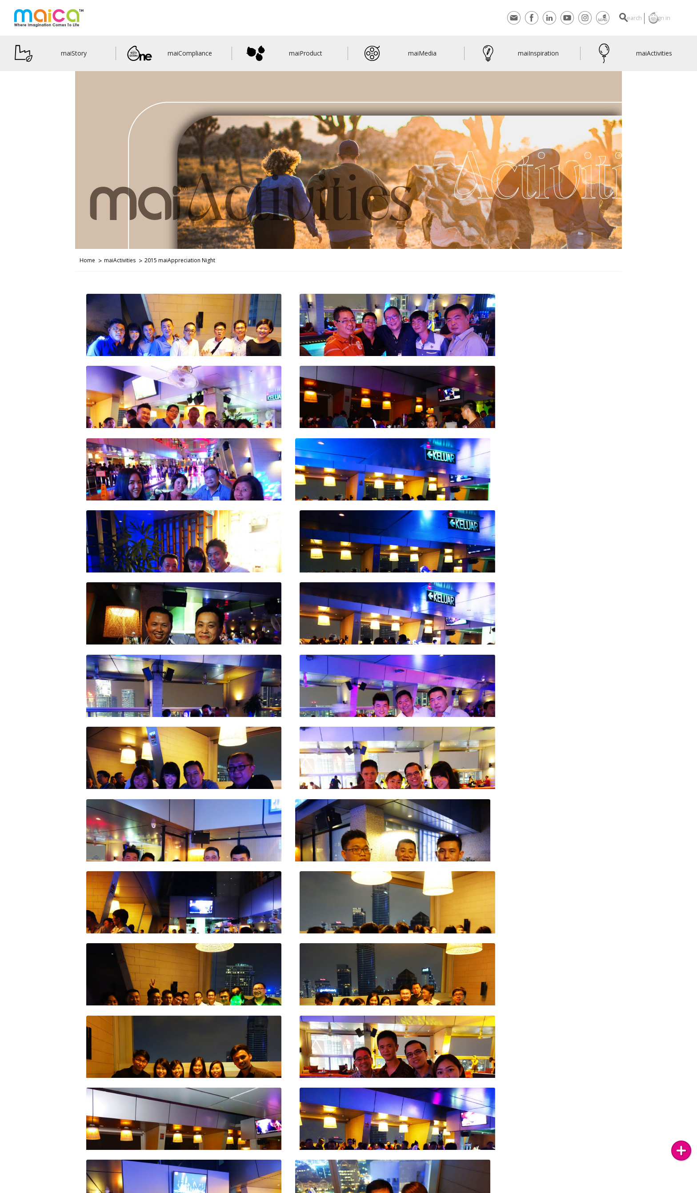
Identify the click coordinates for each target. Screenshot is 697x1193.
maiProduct (282, 53)
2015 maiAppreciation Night (179, 260)
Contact (494, 18)
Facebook (512, 18)
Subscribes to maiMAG (70, 1187)
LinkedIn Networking (290, 1187)
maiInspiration (517, 53)
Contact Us (24, 1187)
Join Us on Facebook (179, 1187)
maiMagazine (583, 18)
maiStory (49, 53)
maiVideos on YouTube (234, 1187)
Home (87, 260)
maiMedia (398, 53)
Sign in (655, 18)
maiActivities (632, 53)
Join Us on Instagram (126, 1187)
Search (617, 18)
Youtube (548, 18)
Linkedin (530, 18)
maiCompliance (169, 53)
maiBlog (332, 1187)
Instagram (565, 18)
